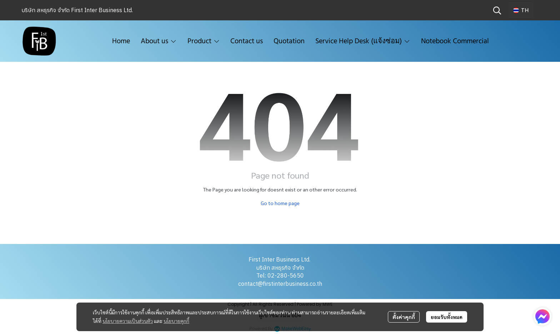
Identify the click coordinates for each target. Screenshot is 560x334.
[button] (497, 10)
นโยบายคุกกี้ (176, 321)
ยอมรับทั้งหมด (446, 317)
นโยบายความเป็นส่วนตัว (127, 321)
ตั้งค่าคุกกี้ (403, 317)
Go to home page (280, 203)
